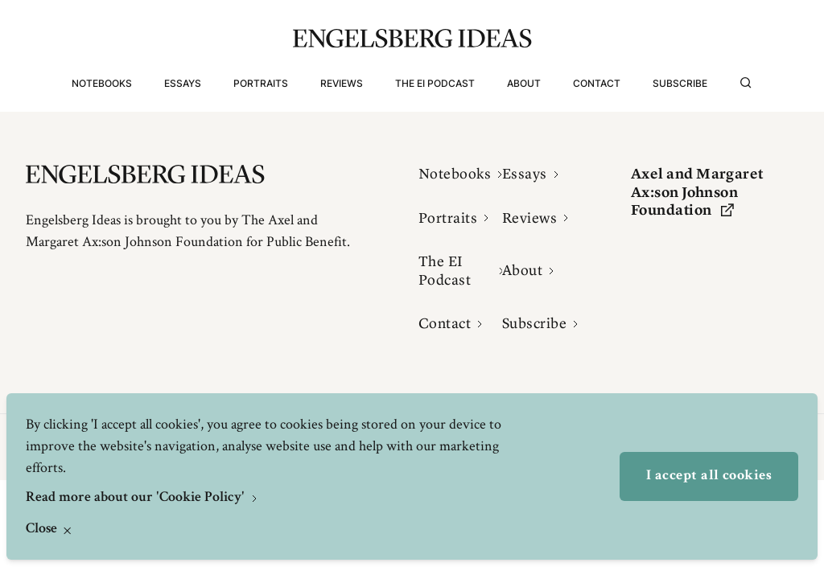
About (524, 83)
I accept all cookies (709, 476)
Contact (596, 83)
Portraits (260, 83)
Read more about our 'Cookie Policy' (137, 498)
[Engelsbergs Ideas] (412, 38)
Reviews (341, 83)
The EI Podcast (435, 83)
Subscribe (680, 83)
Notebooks (102, 83)
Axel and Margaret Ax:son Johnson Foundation (697, 192)
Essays (182, 83)
